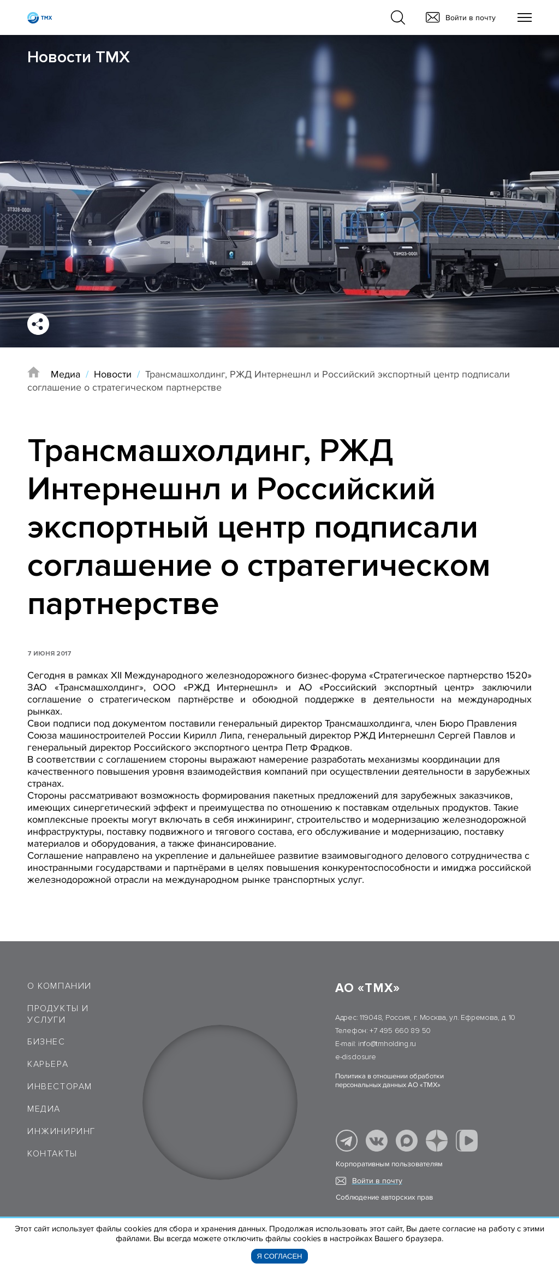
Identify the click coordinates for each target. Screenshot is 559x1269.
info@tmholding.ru (387, 1043)
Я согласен (279, 1256)
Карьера (47, 1064)
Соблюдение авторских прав (384, 1197)
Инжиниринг (61, 1131)
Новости (113, 374)
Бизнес (46, 1041)
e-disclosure (355, 1056)
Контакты (52, 1153)
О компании (59, 986)
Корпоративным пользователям (389, 1164)
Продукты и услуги (58, 1014)
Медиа (65, 374)
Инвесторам (59, 1086)
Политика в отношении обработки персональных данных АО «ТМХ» (389, 1080)
